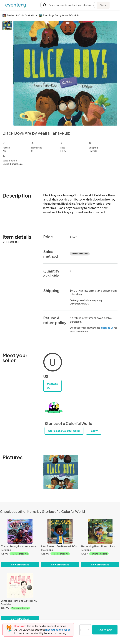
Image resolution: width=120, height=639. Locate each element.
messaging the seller (57, 629)
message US (107, 327)
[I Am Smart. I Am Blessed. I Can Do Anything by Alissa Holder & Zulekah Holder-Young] (60, 531)
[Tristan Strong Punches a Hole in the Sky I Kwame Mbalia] (20, 531)
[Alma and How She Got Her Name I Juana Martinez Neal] (20, 585)
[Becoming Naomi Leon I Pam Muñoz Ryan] (100, 531)
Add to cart (105, 630)
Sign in (103, 5)
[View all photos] (65, 73)
